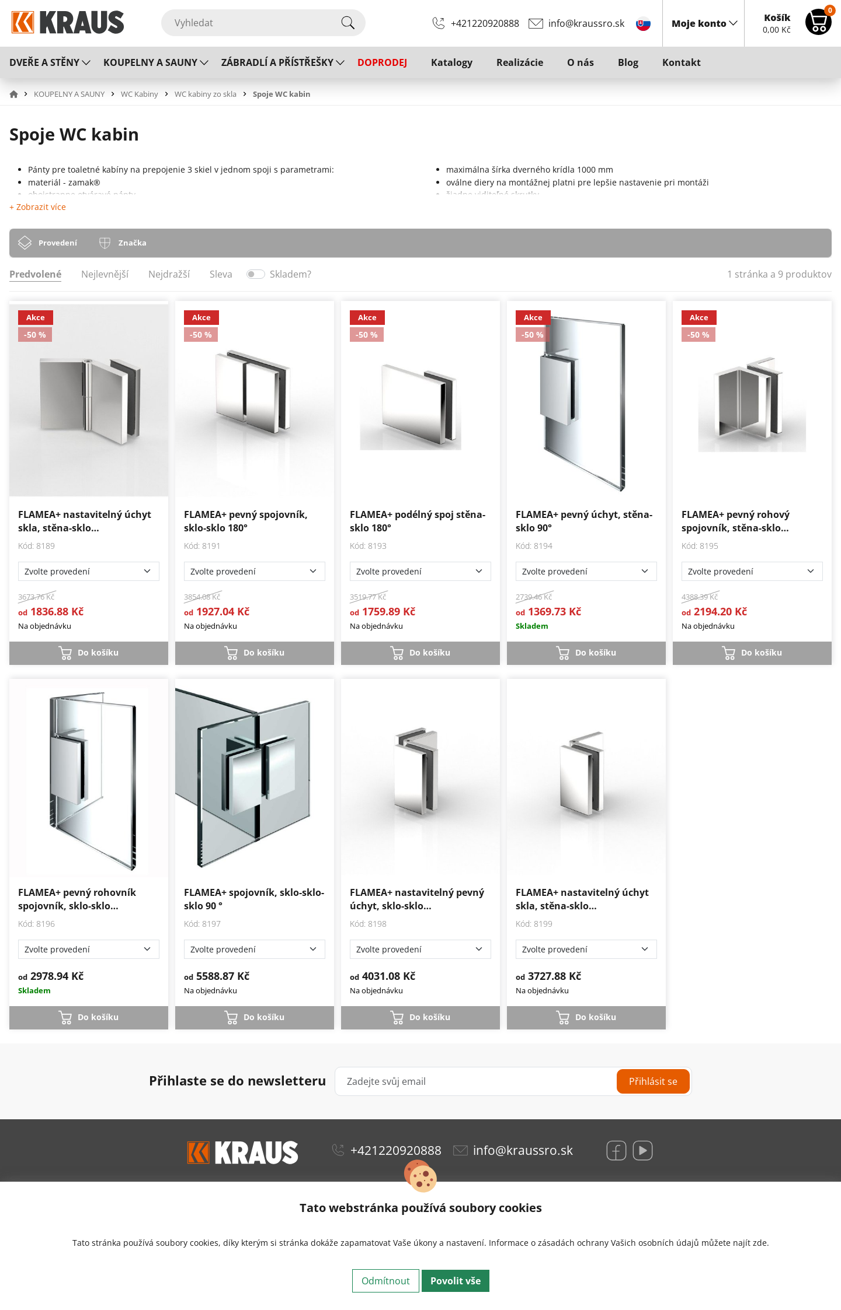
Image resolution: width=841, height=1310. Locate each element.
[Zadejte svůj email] (514, 1081)
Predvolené (35, 274)
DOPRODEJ (382, 62)
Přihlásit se (653, 1081)
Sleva (221, 274)
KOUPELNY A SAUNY (150, 62)
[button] (20, 94)
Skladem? (290, 274)
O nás (580, 62)
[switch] (255, 274)
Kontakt (681, 62)
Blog (628, 62)
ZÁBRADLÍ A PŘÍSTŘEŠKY (277, 62)
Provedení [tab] (58, 242)
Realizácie (519, 62)
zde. (761, 1242)
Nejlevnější (104, 274)
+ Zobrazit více (37, 206)
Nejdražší (169, 274)
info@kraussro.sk (586, 23)
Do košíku (98, 652)
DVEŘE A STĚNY (44, 62)
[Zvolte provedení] (88, 571)
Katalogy (451, 62)
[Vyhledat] (263, 22)
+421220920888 (485, 23)
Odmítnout (386, 1280)
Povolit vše (455, 1280)
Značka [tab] (133, 242)
